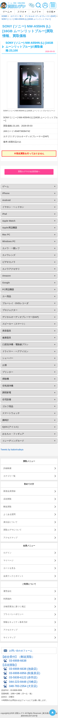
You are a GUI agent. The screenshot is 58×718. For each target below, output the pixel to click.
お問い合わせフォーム (20, 650)
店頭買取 (7, 499)
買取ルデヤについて (12, 530)
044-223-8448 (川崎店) (23, 681)
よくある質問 (9, 514)
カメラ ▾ (36, 11)
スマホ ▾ (21, 11)
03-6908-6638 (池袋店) (23, 668)
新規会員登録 (9, 491)
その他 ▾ (50, 11)
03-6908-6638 (17, 660)
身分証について (10, 522)
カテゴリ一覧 (9, 476)
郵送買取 (7, 506)
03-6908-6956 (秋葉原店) (24, 673)
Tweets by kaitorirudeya (12, 449)
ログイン (7, 553)
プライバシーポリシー (13, 614)
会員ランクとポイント (13, 576)
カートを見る (9, 568)
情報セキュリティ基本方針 (15, 622)
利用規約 (7, 599)
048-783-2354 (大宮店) (23, 686)
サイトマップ (9, 637)
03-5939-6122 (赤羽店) (23, 677)
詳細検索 (7, 468)
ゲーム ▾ (7, 11)
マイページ (8, 560)
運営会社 (7, 591)
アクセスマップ (10, 537)
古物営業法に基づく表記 (14, 606)
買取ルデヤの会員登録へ (29, 171)
